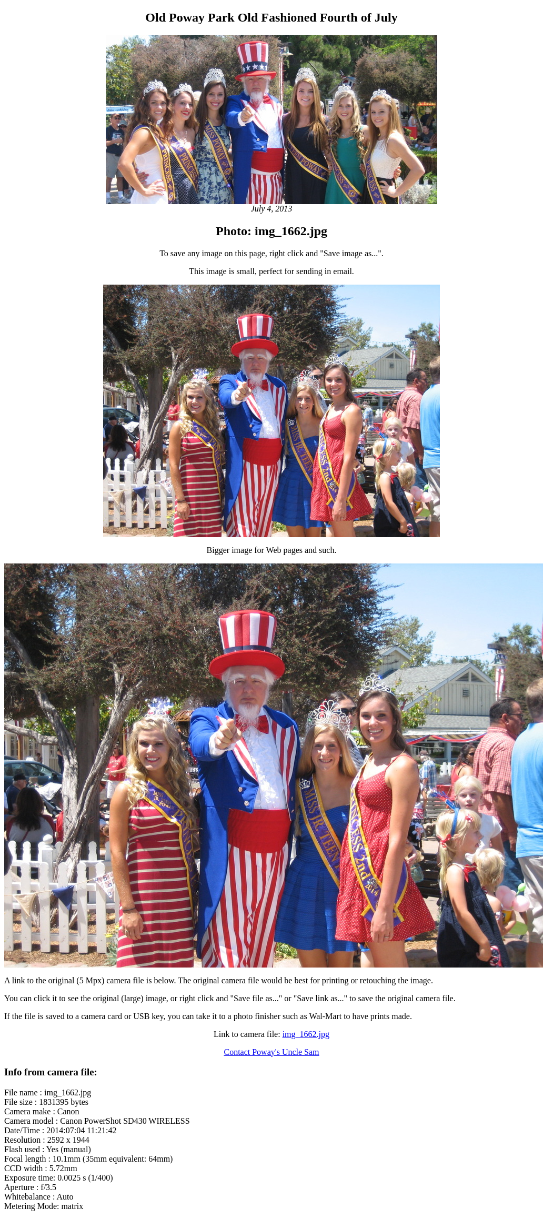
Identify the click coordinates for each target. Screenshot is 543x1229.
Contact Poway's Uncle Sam (271, 1051)
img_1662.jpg (306, 1034)
